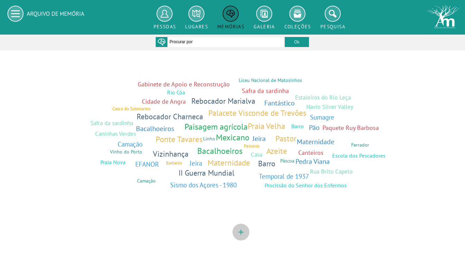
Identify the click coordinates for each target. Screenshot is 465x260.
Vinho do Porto (126, 151)
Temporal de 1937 (284, 176)
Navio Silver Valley (329, 107)
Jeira (259, 138)
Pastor (286, 138)
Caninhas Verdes (115, 134)
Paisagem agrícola (216, 126)
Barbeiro (174, 163)
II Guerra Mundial (206, 173)
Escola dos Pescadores (358, 155)
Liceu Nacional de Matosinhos (270, 80)
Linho (209, 138)
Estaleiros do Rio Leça (323, 97)
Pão (314, 127)
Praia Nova (113, 162)
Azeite (276, 151)
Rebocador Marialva (223, 101)
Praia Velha (266, 126)
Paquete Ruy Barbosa (350, 128)
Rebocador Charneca (170, 116)
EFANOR (147, 164)
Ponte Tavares (179, 139)
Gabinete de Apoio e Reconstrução (184, 84)
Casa (256, 154)
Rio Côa (176, 92)
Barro (266, 163)
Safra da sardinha (265, 91)
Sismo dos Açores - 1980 (203, 184)
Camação (130, 144)
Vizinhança (171, 154)
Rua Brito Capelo (331, 171)
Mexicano (232, 137)
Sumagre (322, 117)
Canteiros (310, 153)
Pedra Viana (312, 161)
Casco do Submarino (131, 109)
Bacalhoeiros (220, 151)
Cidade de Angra (164, 101)
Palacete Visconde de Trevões (257, 113)
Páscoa (287, 160)
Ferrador (360, 144)
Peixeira (251, 146)
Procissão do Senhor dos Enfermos (306, 185)
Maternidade (229, 163)
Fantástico (279, 103)
